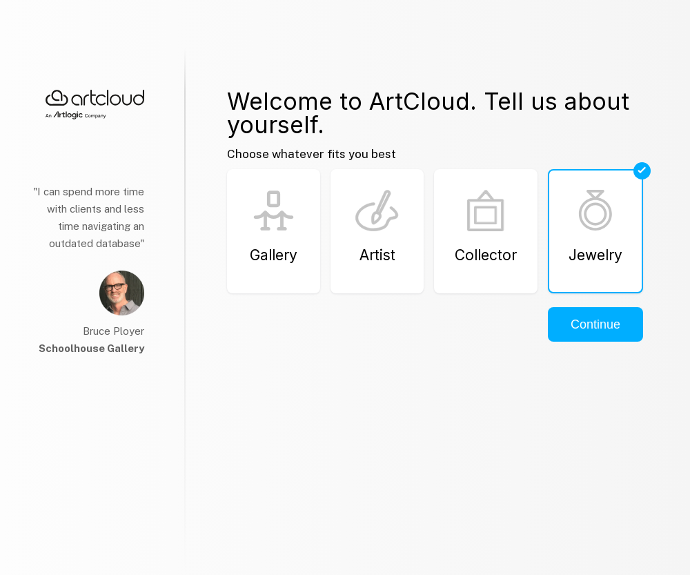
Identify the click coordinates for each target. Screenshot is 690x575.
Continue (595, 324)
